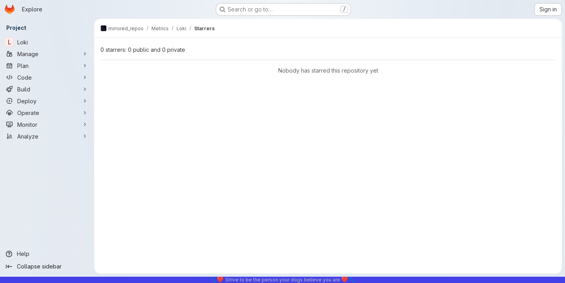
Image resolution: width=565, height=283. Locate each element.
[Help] (47, 253)
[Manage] (47, 53)
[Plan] (47, 65)
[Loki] (47, 42)
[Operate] (47, 112)
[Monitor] (47, 124)
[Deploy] (47, 100)
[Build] (47, 89)
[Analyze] (47, 136)
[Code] (47, 77)
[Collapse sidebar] (47, 266)
